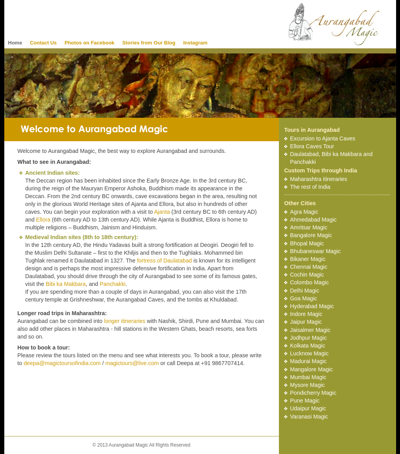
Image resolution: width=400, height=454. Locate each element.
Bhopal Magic (307, 243)
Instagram (195, 43)
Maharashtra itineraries (318, 179)
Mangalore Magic (311, 369)
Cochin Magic (307, 274)
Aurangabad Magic (334, 24)
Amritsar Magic (308, 227)
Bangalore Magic (311, 235)
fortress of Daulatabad (164, 260)
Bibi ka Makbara (66, 284)
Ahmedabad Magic (313, 219)
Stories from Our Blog (148, 43)
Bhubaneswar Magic (315, 251)
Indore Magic (306, 314)
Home (15, 43)
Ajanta (162, 212)
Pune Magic (305, 400)
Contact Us (43, 43)
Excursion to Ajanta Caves (322, 138)
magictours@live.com (132, 363)
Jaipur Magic (306, 322)
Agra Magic (304, 212)
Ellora (43, 219)
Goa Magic (303, 298)
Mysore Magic (307, 385)
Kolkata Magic (307, 345)
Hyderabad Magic (312, 306)
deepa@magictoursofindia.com (61, 363)
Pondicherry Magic (313, 393)
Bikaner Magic (308, 259)
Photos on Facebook (89, 43)
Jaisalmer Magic (310, 330)
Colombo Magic (309, 282)
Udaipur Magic (308, 408)
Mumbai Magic (308, 377)
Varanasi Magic (309, 416)
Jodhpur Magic (308, 338)
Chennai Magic (308, 267)
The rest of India (310, 187)
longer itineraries (124, 321)
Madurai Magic (308, 361)
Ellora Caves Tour (312, 146)
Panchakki (112, 284)
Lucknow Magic (309, 353)
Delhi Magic (305, 290)
